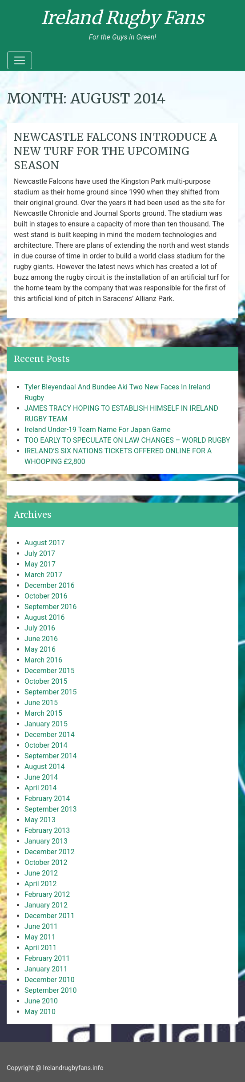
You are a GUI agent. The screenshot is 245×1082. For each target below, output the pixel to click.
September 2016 (50, 606)
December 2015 (49, 670)
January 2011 (46, 969)
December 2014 (49, 734)
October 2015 (45, 681)
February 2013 (47, 830)
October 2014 (45, 745)
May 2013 (40, 820)
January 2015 (46, 724)
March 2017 (43, 575)
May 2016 (40, 649)
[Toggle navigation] (19, 60)
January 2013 (46, 841)
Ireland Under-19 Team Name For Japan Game (97, 429)
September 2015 (50, 692)
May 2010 (40, 1011)
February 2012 (47, 894)
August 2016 (44, 617)
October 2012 (45, 862)
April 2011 (40, 947)
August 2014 (44, 766)
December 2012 (49, 852)
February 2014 (47, 798)
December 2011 (49, 916)
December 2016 (49, 585)
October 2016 (45, 596)
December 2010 (49, 979)
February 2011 (47, 958)
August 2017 (44, 543)
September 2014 (50, 756)
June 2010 (41, 1001)
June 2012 (41, 873)
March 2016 (43, 660)
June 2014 (41, 777)
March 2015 (43, 713)
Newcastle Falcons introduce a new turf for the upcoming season (115, 151)
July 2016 (39, 628)
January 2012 (46, 905)
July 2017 (39, 553)
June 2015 (41, 702)
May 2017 (40, 564)
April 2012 (40, 884)
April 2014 (40, 788)
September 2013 (50, 809)
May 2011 (40, 937)
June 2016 (41, 638)
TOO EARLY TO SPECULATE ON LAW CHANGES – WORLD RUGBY (127, 440)
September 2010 (50, 990)
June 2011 (41, 926)
